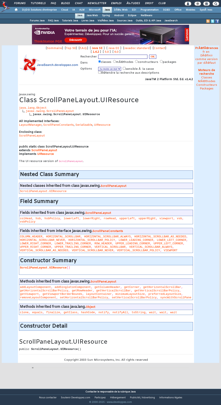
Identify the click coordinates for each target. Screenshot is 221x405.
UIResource (102, 125)
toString (138, 312)
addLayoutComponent (35, 287)
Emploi (116, 3)
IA (73, 9)
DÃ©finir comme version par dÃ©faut (206, 59)
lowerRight (91, 218)
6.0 (116, 52)
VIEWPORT (171, 250)
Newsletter (96, 3)
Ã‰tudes (133, 3)
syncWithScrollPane (175, 297)
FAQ (53, 3)
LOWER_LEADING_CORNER (136, 240)
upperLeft (127, 218)
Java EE (113, 48)
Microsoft (94, 9)
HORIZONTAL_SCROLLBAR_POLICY (91, 240)
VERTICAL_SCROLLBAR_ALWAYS (150, 247)
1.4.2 (96, 52)
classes (105, 62)
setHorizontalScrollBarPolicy (84, 297)
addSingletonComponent (73, 287)
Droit (149, 3)
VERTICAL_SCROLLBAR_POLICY (138, 250)
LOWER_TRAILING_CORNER (73, 243)
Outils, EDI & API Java (148, 20)
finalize (53, 312)
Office (178, 9)
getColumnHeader (107, 287)
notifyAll (120, 312)
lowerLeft (71, 218)
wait (152, 312)
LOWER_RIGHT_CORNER (35, 243)
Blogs (65, 3)
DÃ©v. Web (121, 9)
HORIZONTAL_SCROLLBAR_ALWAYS (107, 236)
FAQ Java (53, 20)
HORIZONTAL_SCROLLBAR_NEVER (42, 240)
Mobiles (190, 9)
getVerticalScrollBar (113, 290)
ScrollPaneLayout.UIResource (43, 191)
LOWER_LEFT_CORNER (171, 240)
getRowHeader (82, 290)
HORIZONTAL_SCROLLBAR (63, 236)
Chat (78, 3)
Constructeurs (206, 85)
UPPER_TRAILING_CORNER (73, 247)
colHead (26, 218)
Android (119, 15)
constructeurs (147, 62)
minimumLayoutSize (130, 294)
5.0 (107, 52)
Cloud (64, 9)
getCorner (132, 287)
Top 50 (71, 48)
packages (168, 62)
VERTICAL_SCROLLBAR (110, 247)
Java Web (92, 15)
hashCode (88, 312)
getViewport (29, 294)
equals (37, 312)
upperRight (147, 218)
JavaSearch (171, 20)
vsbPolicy (27, 221)
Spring (106, 15)
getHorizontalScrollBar (162, 287)
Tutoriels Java (70, 20)
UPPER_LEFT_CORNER (168, 243)
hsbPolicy (52, 218)
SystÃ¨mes (206, 9)
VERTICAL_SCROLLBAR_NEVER (92, 250)
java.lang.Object (33, 108)
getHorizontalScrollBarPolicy (44, 290)
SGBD (166, 9)
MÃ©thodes (206, 81)
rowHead (110, 218)
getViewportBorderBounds (62, 294)
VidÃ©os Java (106, 20)
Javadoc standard (137, 48)
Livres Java (87, 20)
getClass (70, 312)
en (208, 52)
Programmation (149, 9)
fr (204, 52)
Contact (159, 48)
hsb (38, 218)
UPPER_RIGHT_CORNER (35, 247)
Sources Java (124, 20)
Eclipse (132, 15)
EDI (134, 9)
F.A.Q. (83, 48)
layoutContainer (99, 294)
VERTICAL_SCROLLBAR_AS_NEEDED (44, 250)
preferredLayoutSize (164, 294)
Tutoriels (38, 3)
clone (24, 312)
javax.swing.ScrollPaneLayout (50, 111)
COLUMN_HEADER (31, 236)
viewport (166, 218)
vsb (179, 218)
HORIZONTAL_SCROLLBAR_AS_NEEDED (160, 236)
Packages (206, 89)
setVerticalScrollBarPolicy (134, 297)
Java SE (97, 48)
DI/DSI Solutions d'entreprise (39, 9)
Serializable (83, 125)
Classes (206, 77)
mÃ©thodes (123, 62)
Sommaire (54, 48)
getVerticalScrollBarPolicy (156, 290)
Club (162, 3)
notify (103, 312)
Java (107, 9)
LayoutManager (30, 125)
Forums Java (37, 20)
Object (90, 307)
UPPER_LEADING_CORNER (132, 243)
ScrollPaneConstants (58, 125)
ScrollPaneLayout (32, 136)
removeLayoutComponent (38, 297)
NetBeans (146, 15)
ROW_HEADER (103, 243)
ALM (82, 9)
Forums (20, 3)
